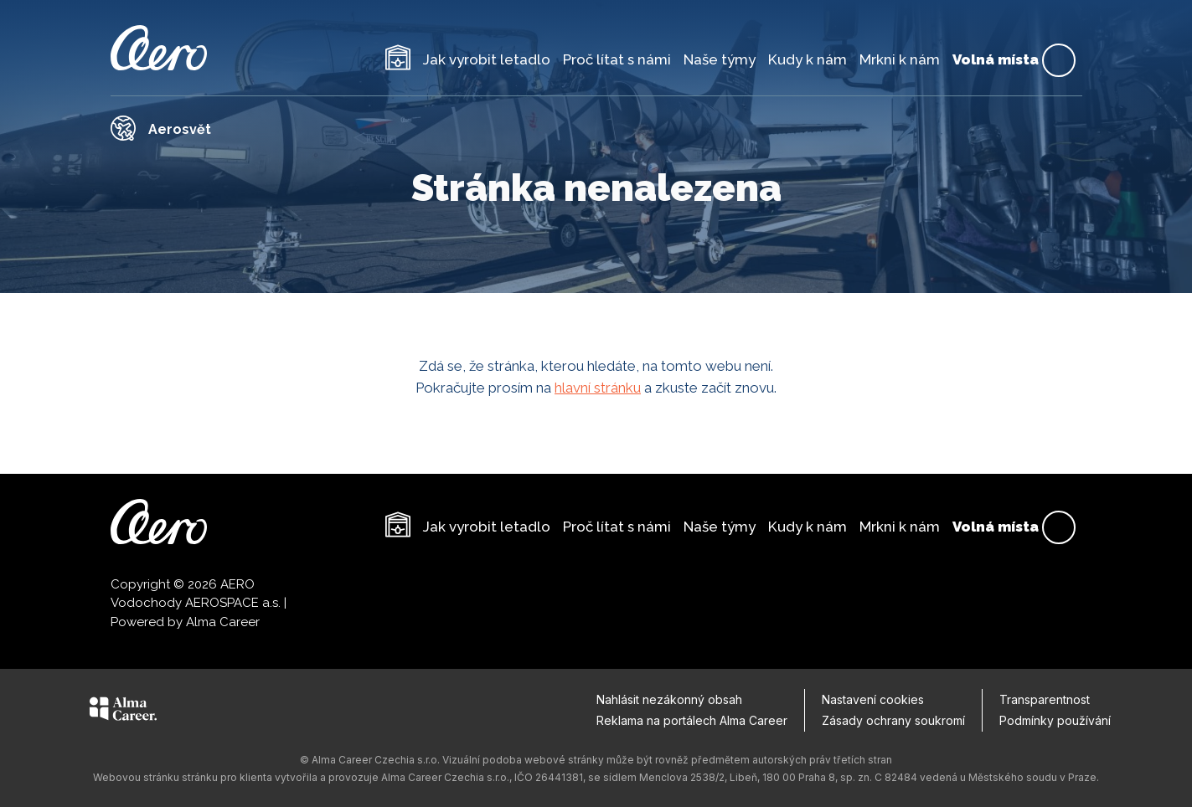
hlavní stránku (598, 387)
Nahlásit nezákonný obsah (669, 699)
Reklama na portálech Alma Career (691, 720)
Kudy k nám (807, 59)
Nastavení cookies (873, 699)
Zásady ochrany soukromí (893, 720)
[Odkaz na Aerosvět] (596, 128)
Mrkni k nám (899, 59)
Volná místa (1014, 60)
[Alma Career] (123, 711)
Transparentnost (1044, 699)
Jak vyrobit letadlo (486, 59)
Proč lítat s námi (617, 59)
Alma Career (223, 622)
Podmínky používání (1055, 720)
